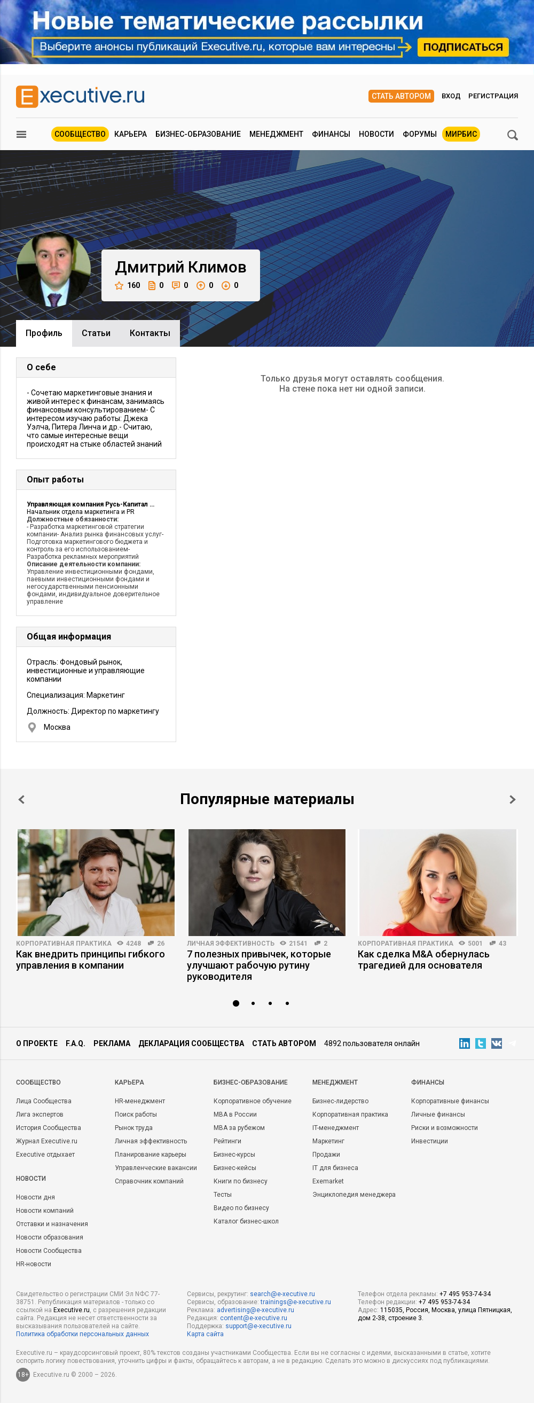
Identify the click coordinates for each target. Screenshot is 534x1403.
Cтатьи (96, 333)
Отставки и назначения (52, 1224)
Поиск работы (136, 1114)
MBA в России (235, 1114)
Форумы (420, 134)
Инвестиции (429, 1141)
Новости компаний (45, 1210)
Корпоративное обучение (253, 1101)
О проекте (37, 1043)
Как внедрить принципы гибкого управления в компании (90, 959)
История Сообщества (48, 1128)
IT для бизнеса (335, 1168)
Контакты (150, 333)
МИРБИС (461, 134)
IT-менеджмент (335, 1128)
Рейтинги (227, 1141)
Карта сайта (205, 1334)
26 (160, 943)
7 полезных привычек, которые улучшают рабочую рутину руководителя (259, 965)
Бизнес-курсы (234, 1154)
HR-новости (33, 1264)
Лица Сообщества (44, 1101)
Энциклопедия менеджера (354, 1194)
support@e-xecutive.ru (258, 1326)
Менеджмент (276, 134)
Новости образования (49, 1237)
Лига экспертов (40, 1114)
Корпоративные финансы (450, 1101)
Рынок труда (134, 1128)
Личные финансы (438, 1114)
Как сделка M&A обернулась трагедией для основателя (424, 959)
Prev (21, 799)
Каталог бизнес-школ (246, 1221)
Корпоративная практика (64, 943)
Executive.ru (71, 1310)
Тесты (223, 1194)
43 (502, 943)
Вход (451, 96)
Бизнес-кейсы (235, 1168)
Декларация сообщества (191, 1043)
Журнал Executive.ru (46, 1141)
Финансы (331, 134)
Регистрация (493, 96)
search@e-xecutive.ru (282, 1294)
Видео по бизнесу (241, 1208)
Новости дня (35, 1197)
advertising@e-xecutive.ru (255, 1310)
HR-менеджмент (140, 1101)
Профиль (44, 333)
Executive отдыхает (45, 1154)
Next (512, 799)
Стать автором (401, 96)
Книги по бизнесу (241, 1181)
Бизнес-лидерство (340, 1101)
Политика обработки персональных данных (82, 1334)
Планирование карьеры (150, 1154)
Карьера (130, 134)
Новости (376, 134)
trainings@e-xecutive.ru (296, 1302)
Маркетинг (328, 1141)
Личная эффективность (230, 943)
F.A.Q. (75, 1043)
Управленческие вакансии (156, 1168)
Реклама (111, 1043)
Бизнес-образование (198, 134)
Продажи (326, 1154)
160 (127, 285)
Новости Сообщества (49, 1250)
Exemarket (328, 1181)
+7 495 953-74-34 (465, 1294)
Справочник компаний (149, 1181)
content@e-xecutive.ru (253, 1318)
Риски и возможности (444, 1128)
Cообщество (38, 1082)
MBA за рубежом (239, 1128)
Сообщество (80, 134)
